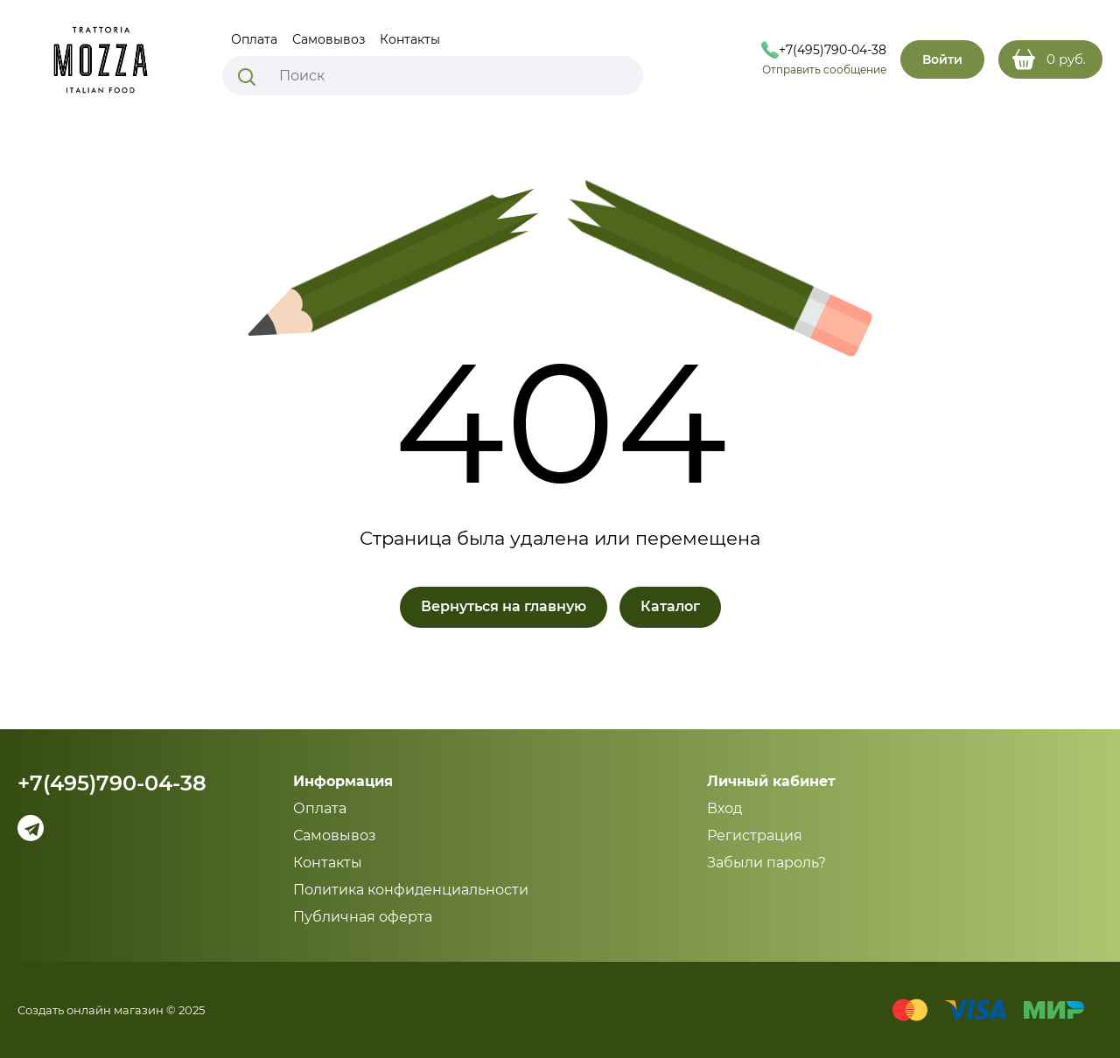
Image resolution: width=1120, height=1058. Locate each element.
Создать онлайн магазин (91, 1010)
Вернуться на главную (503, 606)
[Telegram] (31, 828)
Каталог (670, 606)
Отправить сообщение (824, 69)
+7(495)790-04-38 (112, 783)
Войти (942, 59)
